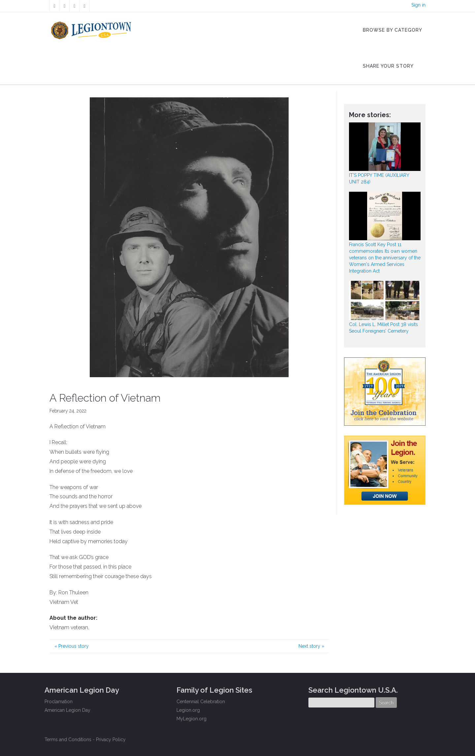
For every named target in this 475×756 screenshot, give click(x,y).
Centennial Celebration (200, 701)
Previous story (71, 646)
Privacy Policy (111, 739)
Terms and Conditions (68, 739)
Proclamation (59, 701)
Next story (311, 646)
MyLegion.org (191, 718)
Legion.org (188, 710)
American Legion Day (67, 710)
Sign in (418, 5)
